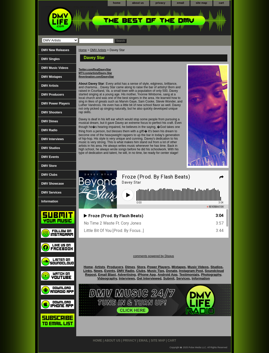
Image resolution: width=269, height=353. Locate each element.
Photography (211, 274)
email (180, 2)
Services (183, 278)
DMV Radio (49, 130)
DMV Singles (50, 59)
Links (87, 271)
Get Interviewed (149, 278)
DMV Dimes (49, 121)
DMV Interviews (52, 139)
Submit (169, 278)
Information (49, 201)
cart (221, 2)
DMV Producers (52, 94)
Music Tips (155, 271)
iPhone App (147, 274)
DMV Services (51, 192)
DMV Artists (98, 50)
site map (201, 2)
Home (83, 50)
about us (138, 2)
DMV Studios (50, 148)
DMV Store (49, 166)
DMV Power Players (55, 103)
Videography (107, 278)
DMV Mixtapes (51, 77)
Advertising (127, 274)
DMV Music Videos (54, 68)
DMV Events (50, 157)
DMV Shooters (51, 112)
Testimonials (189, 274)
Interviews (127, 278)
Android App (167, 274)
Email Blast (107, 274)
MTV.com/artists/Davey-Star (95, 73)
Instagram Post (191, 271)
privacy (160, 2)
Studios (216, 267)
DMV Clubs (49, 174)
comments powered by (153, 256)
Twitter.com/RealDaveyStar (95, 69)
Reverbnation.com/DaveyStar (96, 76)
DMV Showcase (52, 183)
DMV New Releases (55, 50)
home (116, 2)
